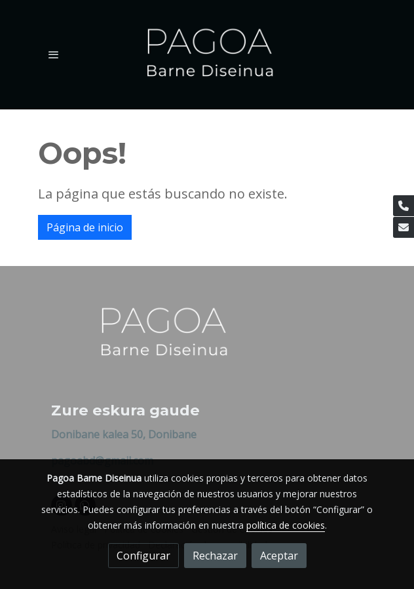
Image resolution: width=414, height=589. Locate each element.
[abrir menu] (54, 54)
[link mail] (403, 227)
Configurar (143, 555)
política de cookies (285, 525)
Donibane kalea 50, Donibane (124, 434)
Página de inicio (85, 227)
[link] (207, 54)
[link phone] (403, 205)
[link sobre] (207, 341)
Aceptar (279, 555)
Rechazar (215, 555)
